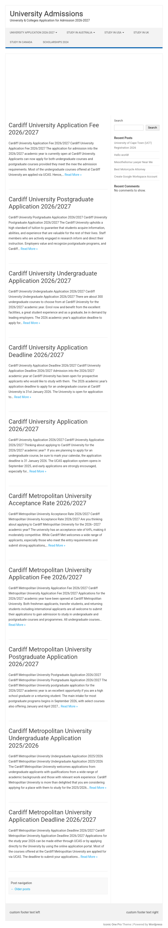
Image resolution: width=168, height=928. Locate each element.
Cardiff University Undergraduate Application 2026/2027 (53, 277)
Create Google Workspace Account (135, 176)
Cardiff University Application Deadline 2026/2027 (48, 351)
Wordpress (155, 924)
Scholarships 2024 (55, 42)
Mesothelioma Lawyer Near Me (133, 162)
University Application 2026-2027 (32, 32)
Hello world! (121, 155)
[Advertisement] (84, 84)
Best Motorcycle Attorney (129, 169)
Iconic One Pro (112, 924)
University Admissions (46, 13)
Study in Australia (79, 32)
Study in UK (141, 32)
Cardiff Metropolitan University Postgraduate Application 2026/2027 (50, 657)
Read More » (73, 174)
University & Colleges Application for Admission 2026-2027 (50, 20)
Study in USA (113, 32)
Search (118, 120)
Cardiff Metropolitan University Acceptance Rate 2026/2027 (50, 499)
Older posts (20, 889)
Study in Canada (21, 42)
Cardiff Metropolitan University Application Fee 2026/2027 (50, 573)
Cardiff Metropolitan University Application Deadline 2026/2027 (52, 816)
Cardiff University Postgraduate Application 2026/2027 (51, 203)
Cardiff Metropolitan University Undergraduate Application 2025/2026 (50, 738)
